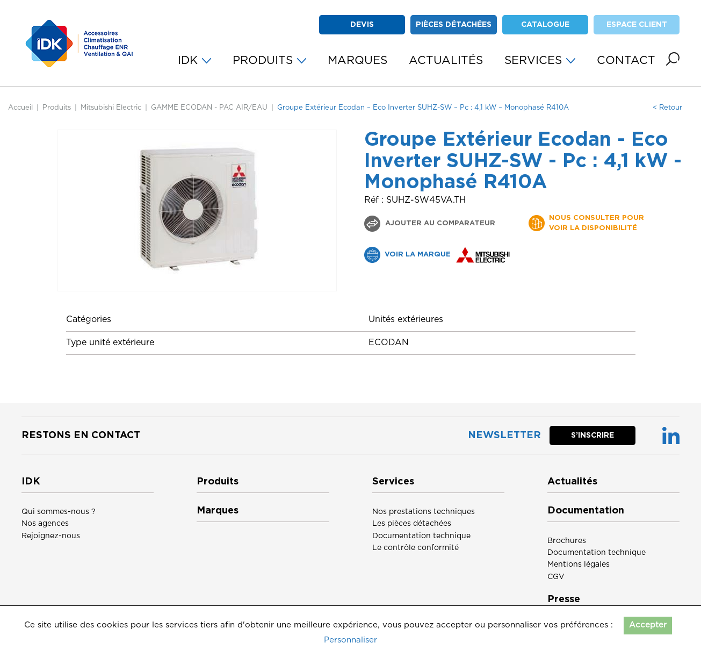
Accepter (648, 625)
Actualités (572, 482)
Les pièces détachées (411, 523)
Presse (563, 599)
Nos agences (45, 523)
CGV (556, 577)
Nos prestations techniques (423, 512)
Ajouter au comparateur (439, 223)
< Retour (667, 107)
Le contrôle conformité (415, 548)
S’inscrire (592, 435)
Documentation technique (421, 536)
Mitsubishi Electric (111, 107)
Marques (218, 511)
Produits (56, 107)
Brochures (566, 541)
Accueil (20, 107)
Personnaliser (350, 640)
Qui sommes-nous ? (58, 512)
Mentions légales (578, 564)
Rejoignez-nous (50, 536)
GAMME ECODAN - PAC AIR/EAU (209, 107)
